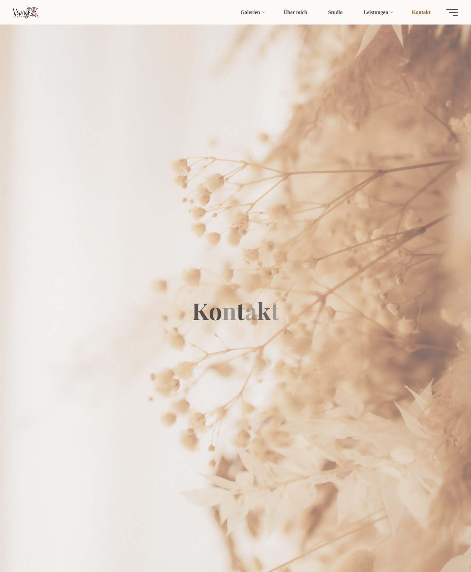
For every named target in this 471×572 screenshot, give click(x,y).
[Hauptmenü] (452, 12)
